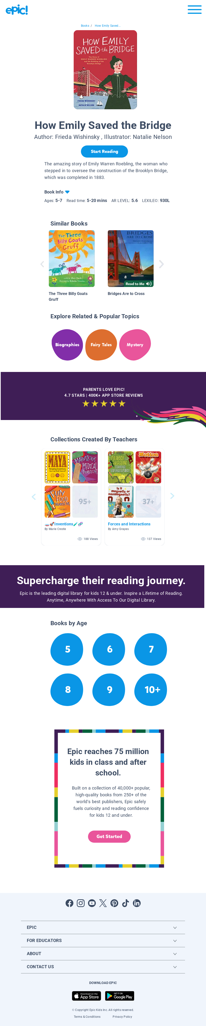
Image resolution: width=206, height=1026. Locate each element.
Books (85, 25)
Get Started (109, 836)
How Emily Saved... (108, 25)
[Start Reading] (104, 151)
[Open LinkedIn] (137, 903)
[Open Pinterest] (114, 903)
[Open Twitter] (103, 903)
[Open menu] (194, 11)
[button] (71, 497)
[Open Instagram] (81, 903)
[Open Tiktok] (125, 903)
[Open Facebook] (69, 903)
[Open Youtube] (92, 903)
